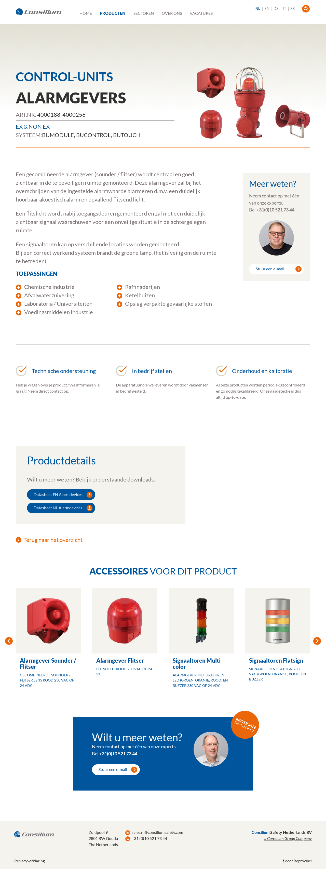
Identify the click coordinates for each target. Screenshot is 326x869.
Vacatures (201, 13)
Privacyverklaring (29, 860)
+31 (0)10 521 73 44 (149, 838)
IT (284, 8)
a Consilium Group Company (288, 838)
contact (56, 391)
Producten (112, 13)
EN (266, 8)
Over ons (172, 13)
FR (292, 8)
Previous (9, 641)
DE (276, 8)
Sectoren (143, 13)
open (305, 8)
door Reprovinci (298, 861)
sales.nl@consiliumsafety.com (157, 832)
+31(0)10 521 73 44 (275, 209)
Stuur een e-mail (270, 268)
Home (85, 13)
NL (257, 8)
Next (317, 641)
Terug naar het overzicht (53, 539)
